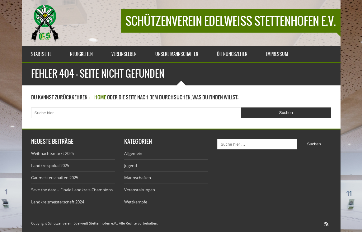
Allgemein (133, 153)
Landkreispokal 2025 (50, 165)
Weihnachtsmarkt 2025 (52, 153)
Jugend (130, 165)
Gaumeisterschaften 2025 (54, 177)
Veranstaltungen (139, 190)
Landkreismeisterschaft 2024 (57, 202)
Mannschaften (137, 177)
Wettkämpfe (135, 202)
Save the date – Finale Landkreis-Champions (72, 190)
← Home (97, 97)
